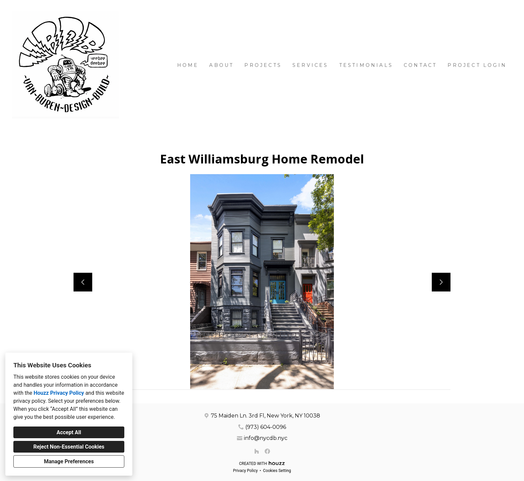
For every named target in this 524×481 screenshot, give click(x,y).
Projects (263, 65)
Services (310, 65)
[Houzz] (256, 451)
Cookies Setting (277, 470)
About (221, 65)
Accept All (68, 432)
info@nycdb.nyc (265, 438)
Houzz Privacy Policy (58, 393)
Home (188, 65)
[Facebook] (267, 451)
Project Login (477, 65)
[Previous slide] (83, 282)
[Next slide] (441, 282)
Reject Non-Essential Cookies (69, 447)
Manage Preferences (69, 461)
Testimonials (366, 65)
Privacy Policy (245, 470)
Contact (420, 65)
